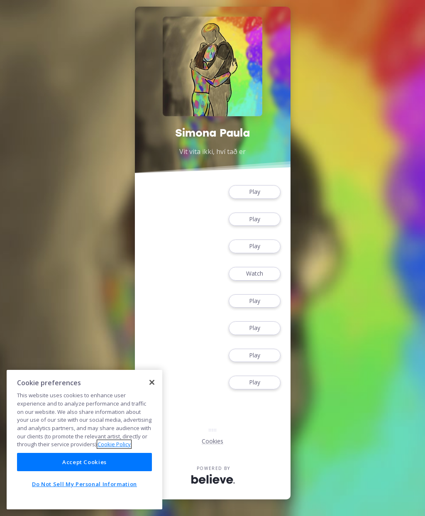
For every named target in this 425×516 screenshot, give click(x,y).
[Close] (152, 382)
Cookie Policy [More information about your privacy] (114, 444)
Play (254, 192)
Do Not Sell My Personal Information (84, 484)
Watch (254, 273)
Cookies (212, 441)
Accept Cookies (84, 462)
